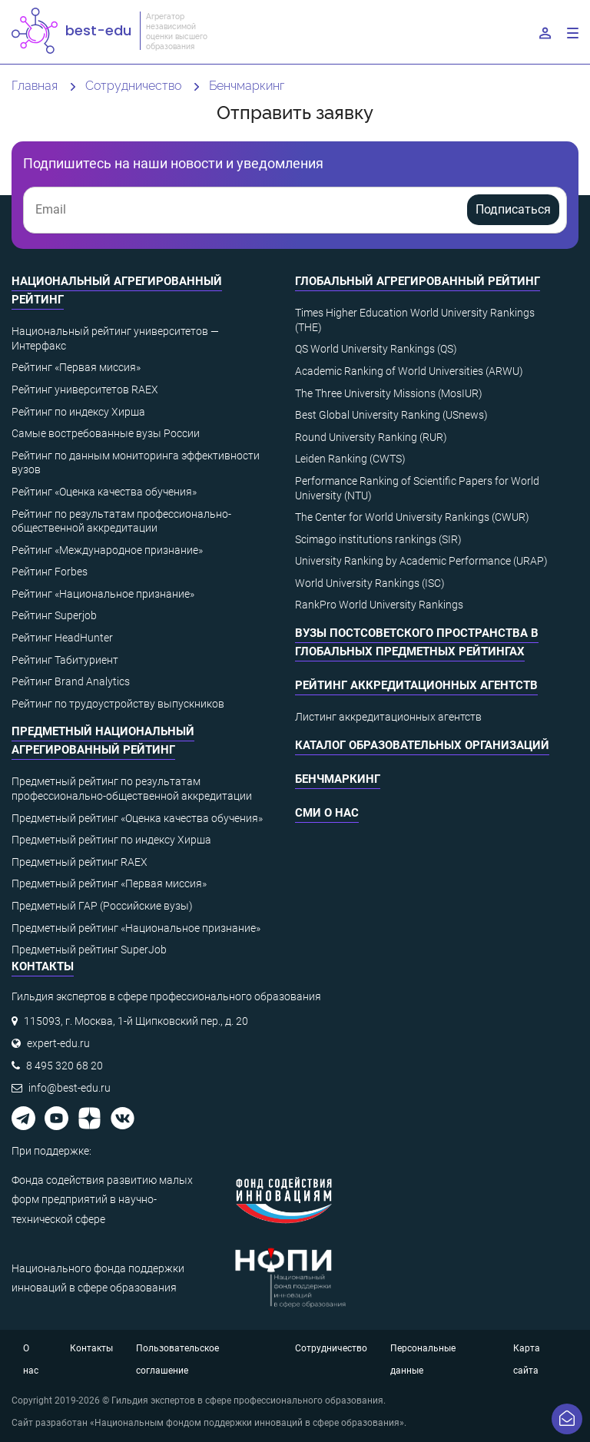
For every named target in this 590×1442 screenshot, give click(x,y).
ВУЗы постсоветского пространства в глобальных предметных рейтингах (417, 642)
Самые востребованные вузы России (106, 433)
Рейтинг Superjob (54, 615)
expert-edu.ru (58, 1043)
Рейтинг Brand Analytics (71, 681)
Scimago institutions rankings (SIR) (378, 539)
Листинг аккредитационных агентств (388, 717)
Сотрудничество (331, 1348)
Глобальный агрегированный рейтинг (417, 281)
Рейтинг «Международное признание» (107, 550)
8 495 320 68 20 (64, 1065)
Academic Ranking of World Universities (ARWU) (409, 371)
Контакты (91, 1348)
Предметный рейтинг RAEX (80, 862)
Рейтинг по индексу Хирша (78, 412)
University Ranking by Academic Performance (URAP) (421, 561)
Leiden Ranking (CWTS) (350, 458)
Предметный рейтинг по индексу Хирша (111, 840)
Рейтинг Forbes (50, 571)
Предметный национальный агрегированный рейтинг (103, 740)
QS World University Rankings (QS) (376, 349)
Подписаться (513, 209)
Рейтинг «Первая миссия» (76, 367)
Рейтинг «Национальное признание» (103, 594)
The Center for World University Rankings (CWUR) (412, 517)
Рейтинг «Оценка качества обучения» (104, 492)
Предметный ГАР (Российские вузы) (102, 906)
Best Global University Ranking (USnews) (391, 415)
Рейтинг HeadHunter (62, 637)
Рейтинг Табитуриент (65, 660)
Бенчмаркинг (337, 779)
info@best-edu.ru (69, 1088)
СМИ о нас (327, 813)
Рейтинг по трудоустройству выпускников (118, 704)
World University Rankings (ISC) (370, 583)
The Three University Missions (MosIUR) (388, 393)
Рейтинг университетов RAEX (85, 389)
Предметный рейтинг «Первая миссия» (109, 883)
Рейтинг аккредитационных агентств (416, 685)
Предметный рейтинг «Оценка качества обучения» (137, 818)
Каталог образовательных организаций (422, 745)
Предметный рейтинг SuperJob (89, 949)
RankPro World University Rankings (379, 604)
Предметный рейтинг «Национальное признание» (136, 928)
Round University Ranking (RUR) (371, 437)
